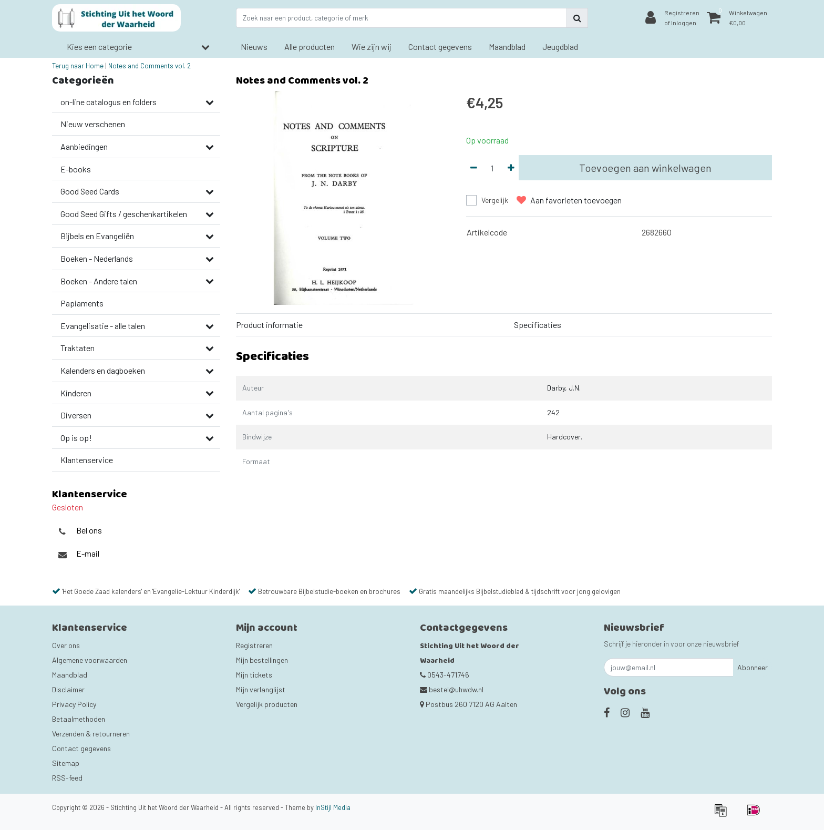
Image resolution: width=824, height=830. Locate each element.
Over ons (66, 645)
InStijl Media (333, 807)
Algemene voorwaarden (89, 659)
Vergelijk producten (266, 704)
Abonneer (752, 667)
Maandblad (69, 674)
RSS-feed (67, 777)
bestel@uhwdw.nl (451, 689)
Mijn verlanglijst (260, 689)
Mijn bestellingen (262, 659)
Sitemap (65, 763)
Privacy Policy (74, 704)
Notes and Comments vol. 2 (149, 66)
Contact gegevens (81, 748)
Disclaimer (68, 689)
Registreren (254, 645)
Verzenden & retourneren (91, 733)
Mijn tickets (254, 674)
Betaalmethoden (78, 718)
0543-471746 (444, 674)
